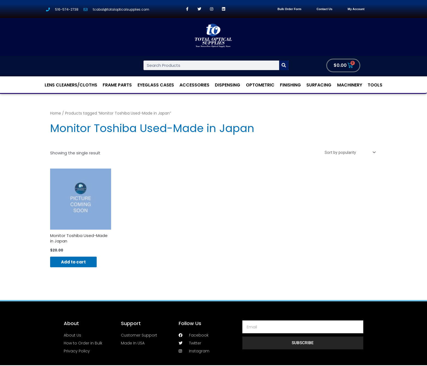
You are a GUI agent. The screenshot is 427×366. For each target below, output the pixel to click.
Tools (375, 85)
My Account (356, 9)
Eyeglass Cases (156, 85)
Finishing (290, 85)
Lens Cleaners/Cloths (71, 85)
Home (55, 113)
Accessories (194, 85)
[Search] (284, 65)
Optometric (260, 85)
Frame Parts (117, 85)
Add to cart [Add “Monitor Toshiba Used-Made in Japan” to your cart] (73, 262)
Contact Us (325, 9)
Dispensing (227, 85)
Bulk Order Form (289, 9)
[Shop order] (349, 152)
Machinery (349, 85)
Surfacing (318, 85)
